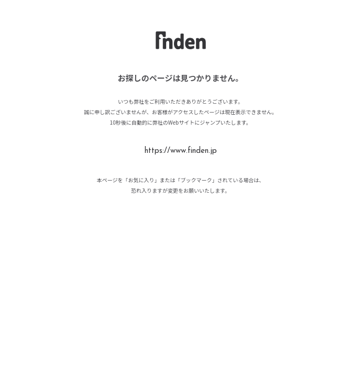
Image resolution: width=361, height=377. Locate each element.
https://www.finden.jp (181, 151)
